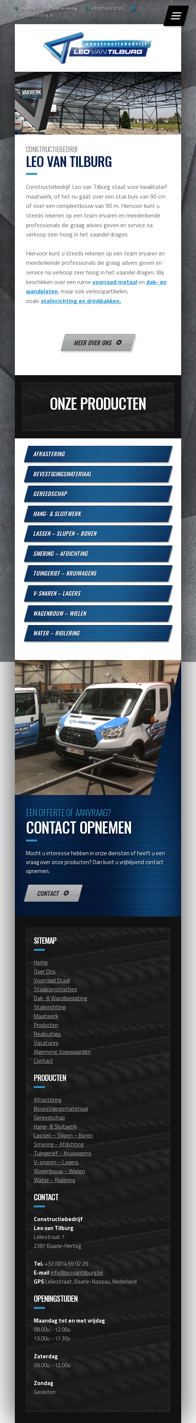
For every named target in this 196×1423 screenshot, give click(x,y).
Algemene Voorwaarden (62, 1051)
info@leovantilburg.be (34, 15)
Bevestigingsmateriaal (63, 473)
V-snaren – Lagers (57, 593)
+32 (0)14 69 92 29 (107, 9)
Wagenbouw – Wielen (60, 613)
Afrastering (49, 454)
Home (41, 962)
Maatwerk (46, 1016)
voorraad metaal (114, 281)
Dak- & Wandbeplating (60, 998)
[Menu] (176, 16)
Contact (48, 893)
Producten (46, 1025)
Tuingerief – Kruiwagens (65, 573)
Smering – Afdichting (61, 553)
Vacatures (46, 1043)
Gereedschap (51, 493)
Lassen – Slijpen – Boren (65, 533)
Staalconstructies (55, 989)
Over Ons (45, 971)
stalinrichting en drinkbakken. (81, 300)
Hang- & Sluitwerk (57, 513)
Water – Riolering (57, 633)
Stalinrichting (49, 1007)
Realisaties (47, 1034)
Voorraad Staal (52, 980)
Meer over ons (93, 342)
